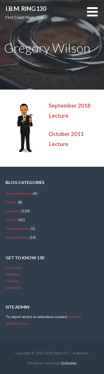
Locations (14, 287)
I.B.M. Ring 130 (26, 8)
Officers (12, 281)
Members (13, 274)
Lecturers (14, 267)
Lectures (13, 211)
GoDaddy (68, 363)
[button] (95, 15)
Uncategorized (18, 228)
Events (11, 202)
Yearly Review (17, 237)
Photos (12, 219)
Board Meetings (19, 193)
